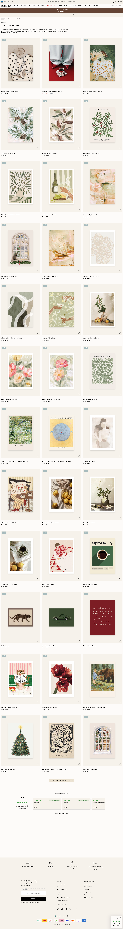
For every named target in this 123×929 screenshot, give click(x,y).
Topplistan (67, 6)
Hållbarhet (59, 895)
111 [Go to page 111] (57, 781)
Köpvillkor (86, 889)
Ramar (43, 6)
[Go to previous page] (50, 780)
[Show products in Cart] (120, 6)
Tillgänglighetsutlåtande (63, 897)
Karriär (58, 892)
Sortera (85, 15)
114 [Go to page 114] (66, 781)
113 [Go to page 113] (63, 781)
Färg (53, 15)
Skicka (33, 899)
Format (63, 15)
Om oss (59, 881)
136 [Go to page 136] (69, 781)
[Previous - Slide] (31, 804)
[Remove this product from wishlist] (37, 86)
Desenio (66, 924)
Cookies (86, 895)
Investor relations (61, 884)
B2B (89, 6)
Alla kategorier (40, 15)
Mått (74, 15)
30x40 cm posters (21, 18)
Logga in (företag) (61, 904)
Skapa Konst (36, 6)
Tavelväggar (82, 6)
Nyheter (59, 6)
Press (58, 886)
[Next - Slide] (107, 804)
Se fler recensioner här (61, 813)
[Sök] (113, 6)
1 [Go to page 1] (53, 781)
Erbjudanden (51, 6)
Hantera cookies (88, 897)
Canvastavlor (25, 6)
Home (74, 6)
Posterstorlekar (11, 18)
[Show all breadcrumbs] (3, 19)
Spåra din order (88, 886)
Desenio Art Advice (89, 881)
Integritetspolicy (88, 892)
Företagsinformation (62, 889)
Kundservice (87, 884)
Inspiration (95, 6)
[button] (116, 922)
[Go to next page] (72, 780)
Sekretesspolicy (24, 903)
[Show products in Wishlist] (116, 6)
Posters (16, 6)
